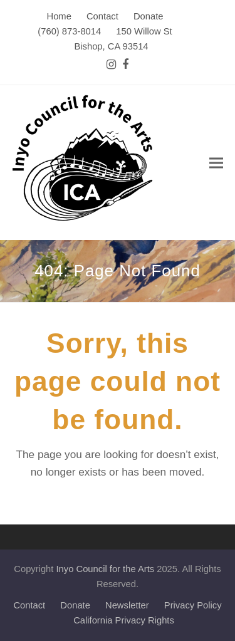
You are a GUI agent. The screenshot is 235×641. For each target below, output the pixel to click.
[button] (216, 162)
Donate (75, 605)
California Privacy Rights (123, 620)
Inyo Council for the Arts (105, 569)
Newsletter (127, 605)
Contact (29, 605)
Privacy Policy (193, 605)
